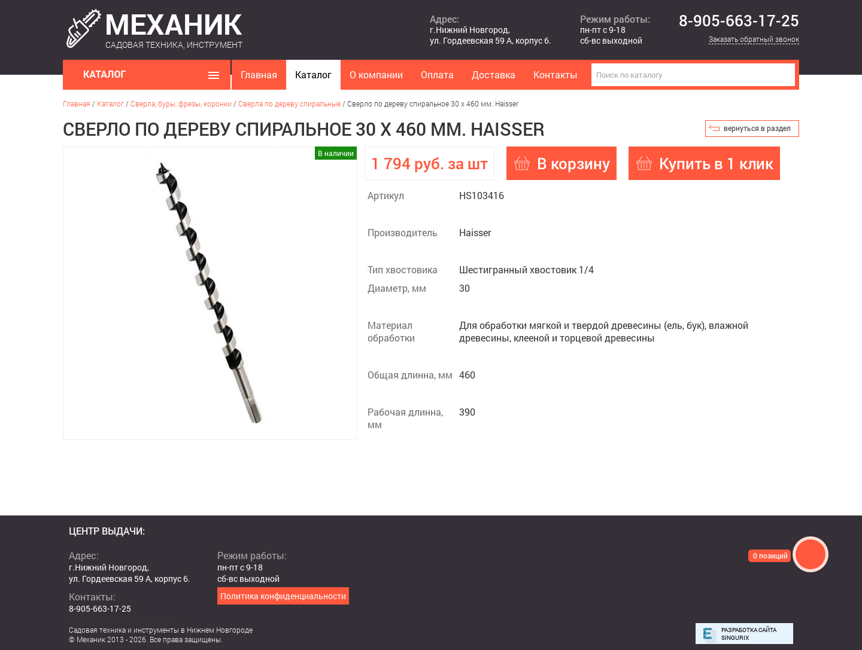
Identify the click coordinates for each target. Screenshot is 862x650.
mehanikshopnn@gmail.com (123, 619)
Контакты (555, 74)
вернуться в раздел (757, 128)
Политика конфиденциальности (283, 596)
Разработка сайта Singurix (748, 634)
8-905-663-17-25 (739, 21)
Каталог (313, 74)
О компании (376, 74)
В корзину (573, 163)
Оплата (437, 74)
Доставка (493, 74)
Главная (259, 74)
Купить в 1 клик (716, 163)
